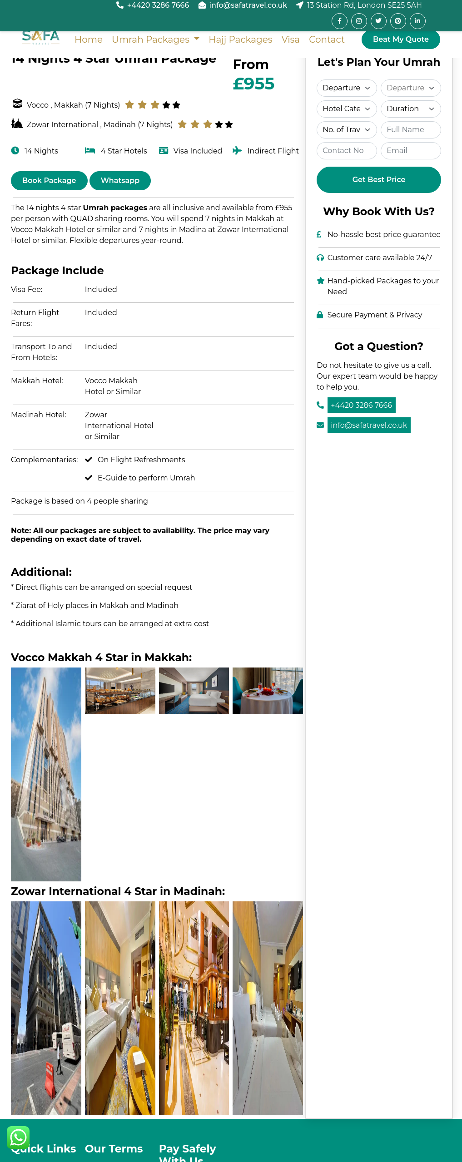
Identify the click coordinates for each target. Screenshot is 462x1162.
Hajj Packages (240, 39)
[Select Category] (347, 109)
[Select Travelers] (347, 129)
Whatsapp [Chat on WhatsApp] (120, 180)
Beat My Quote (401, 39)
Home (89, 39)
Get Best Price (379, 179)
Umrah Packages (152, 39)
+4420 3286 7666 (158, 5)
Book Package (49, 180)
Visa (290, 39)
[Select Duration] (411, 109)
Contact (327, 39)
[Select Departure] (347, 88)
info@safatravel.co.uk (248, 5)
